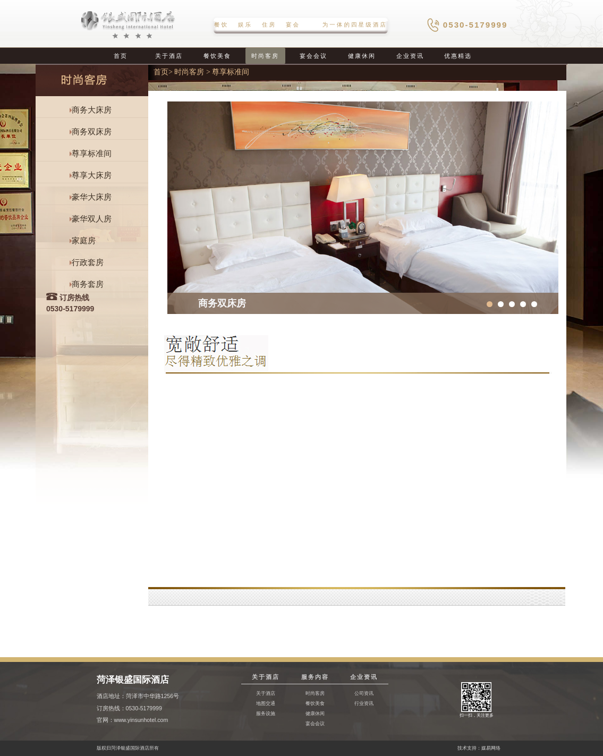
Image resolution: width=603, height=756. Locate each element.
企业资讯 (410, 56)
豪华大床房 (92, 197)
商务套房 (88, 284)
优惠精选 (458, 56)
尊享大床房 (92, 175)
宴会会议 (313, 56)
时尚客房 (265, 56)
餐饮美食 (217, 56)
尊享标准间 (92, 153)
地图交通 (265, 703)
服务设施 (265, 713)
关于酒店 (169, 56)
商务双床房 (92, 132)
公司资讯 (363, 693)
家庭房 (84, 240)
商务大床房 (92, 110)
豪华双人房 (92, 219)
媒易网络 (490, 748)
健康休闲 (362, 56)
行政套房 (88, 262)
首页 (121, 56)
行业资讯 (363, 703)
